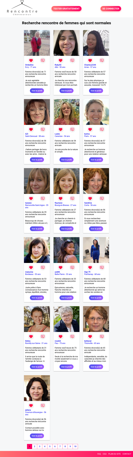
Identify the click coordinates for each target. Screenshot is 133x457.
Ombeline (29, 65)
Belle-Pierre (60, 274)
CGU (105, 454)
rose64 (58, 341)
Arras (86, 67)
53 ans (38, 274)
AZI (26, 134)
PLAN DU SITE (114, 454)
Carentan (59, 136)
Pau (56, 343)
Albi (56, 67)
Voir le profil (37, 91)
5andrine (88, 203)
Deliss (28, 341)
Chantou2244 (90, 65)
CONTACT (126, 454)
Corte (86, 205)
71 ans (33, 67)
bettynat (87, 341)
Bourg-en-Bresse (62, 205)
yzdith (57, 272)
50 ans (62, 67)
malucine (29, 272)
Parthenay (88, 274)
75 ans (62, 343)
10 (75, 446)
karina (87, 134)
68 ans (97, 274)
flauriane (58, 203)
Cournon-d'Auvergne (34, 412)
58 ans (41, 136)
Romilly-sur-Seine (32, 343)
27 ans (73, 205)
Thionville (88, 343)
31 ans (44, 343)
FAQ (99, 454)
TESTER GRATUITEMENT (66, 8)
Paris (86, 136)
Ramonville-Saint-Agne (35, 205)
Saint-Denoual (31, 136)
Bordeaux (29, 274)
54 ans (67, 136)
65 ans (97, 343)
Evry (27, 67)
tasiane (28, 203)
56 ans (93, 205)
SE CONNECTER (110, 8)
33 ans (69, 274)
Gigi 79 (87, 272)
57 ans (93, 67)
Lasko (57, 134)
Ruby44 (58, 65)
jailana (28, 410)
